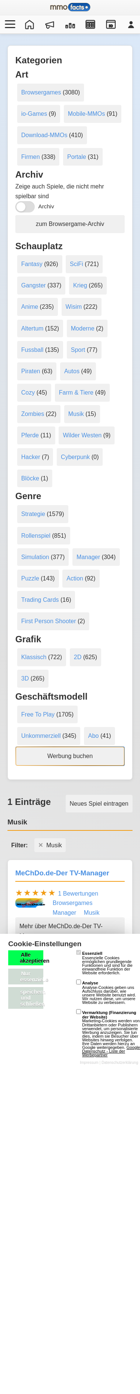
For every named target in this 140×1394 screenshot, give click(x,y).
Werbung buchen (70, 756)
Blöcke (30, 478)
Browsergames (41, 92)
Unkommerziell (41, 736)
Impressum (89, 1062)
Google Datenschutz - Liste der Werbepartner (111, 1051)
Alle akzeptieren (31, 958)
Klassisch (34, 657)
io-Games (34, 114)
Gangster (33, 285)
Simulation (35, 557)
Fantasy (32, 264)
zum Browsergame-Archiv (70, 224)
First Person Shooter (48, 621)
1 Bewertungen (78, 893)
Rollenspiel (35, 535)
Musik (76, 414)
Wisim (74, 307)
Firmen (30, 157)
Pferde (30, 435)
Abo (93, 736)
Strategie (33, 514)
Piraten (30, 371)
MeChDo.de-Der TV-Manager (62, 873)
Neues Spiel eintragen (99, 803)
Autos (72, 371)
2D (77, 657)
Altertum (32, 328)
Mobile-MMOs (86, 114)
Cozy (28, 392)
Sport (78, 350)
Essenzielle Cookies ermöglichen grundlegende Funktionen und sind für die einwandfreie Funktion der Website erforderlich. (104, 963)
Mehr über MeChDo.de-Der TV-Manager (61, 931)
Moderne (82, 328)
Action (74, 578)
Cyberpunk (75, 457)
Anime (29, 307)
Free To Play (38, 714)
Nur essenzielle (31, 977)
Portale (76, 157)
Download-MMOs (44, 135)
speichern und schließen (31, 998)
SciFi (76, 264)
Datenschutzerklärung (120, 1062)
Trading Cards (40, 600)
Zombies (32, 414)
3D (25, 678)
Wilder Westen (82, 435)
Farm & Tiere (76, 392)
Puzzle (30, 578)
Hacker (30, 457)
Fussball (32, 350)
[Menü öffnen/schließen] (9, 24)
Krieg (80, 285)
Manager (88, 557)
